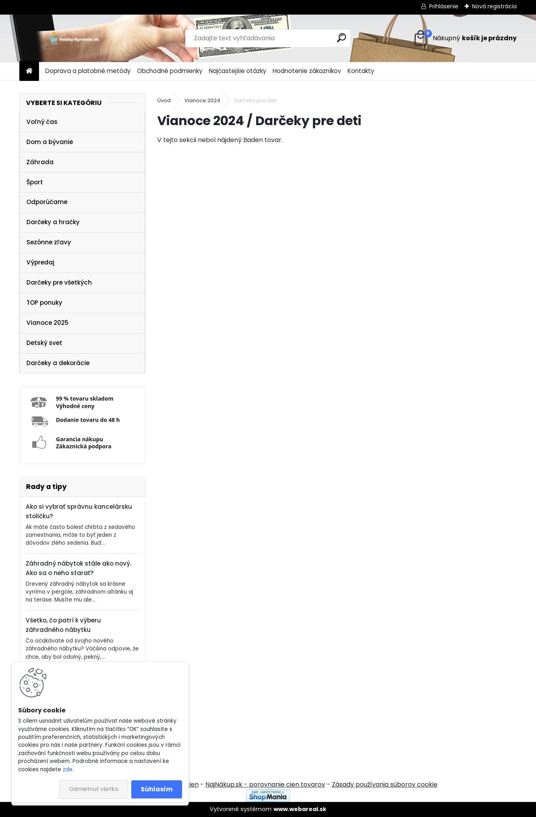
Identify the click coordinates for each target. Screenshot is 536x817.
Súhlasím (157, 789)
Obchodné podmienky (170, 71)
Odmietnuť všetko (93, 789)
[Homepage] (29, 71)
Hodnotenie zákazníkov (307, 71)
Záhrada (40, 162)
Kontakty (361, 71)
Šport (34, 182)
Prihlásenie (443, 6)
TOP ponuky (44, 302)
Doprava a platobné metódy (88, 71)
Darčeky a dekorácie (57, 363)
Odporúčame (46, 202)
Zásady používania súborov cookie (384, 784)
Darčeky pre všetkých (59, 282)
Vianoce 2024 (202, 100)
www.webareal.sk (300, 809)
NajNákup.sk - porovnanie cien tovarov (265, 784)
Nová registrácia (494, 6)
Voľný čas (42, 122)
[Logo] (73, 38)
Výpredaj (40, 262)
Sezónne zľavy (48, 242)
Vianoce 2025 (47, 323)
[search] (341, 37)
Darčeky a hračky (53, 222)
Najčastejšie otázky (237, 71)
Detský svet (44, 343)
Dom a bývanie (49, 142)
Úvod (164, 100)
